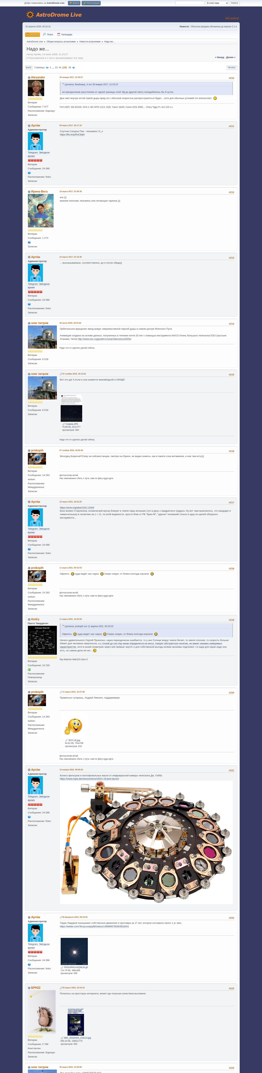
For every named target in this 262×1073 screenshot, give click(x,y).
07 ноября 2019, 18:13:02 (74, 374)
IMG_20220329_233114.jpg (76, 1038)
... (53, 67)
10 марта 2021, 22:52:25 (71, 502)
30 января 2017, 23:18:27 (71, 77)
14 (60, 67)
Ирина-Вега (39, 191)
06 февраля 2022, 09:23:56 (75, 917)
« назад (219, 57)
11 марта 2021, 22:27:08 (73, 692)
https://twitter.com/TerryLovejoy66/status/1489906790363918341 (94, 926)
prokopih (37, 450)
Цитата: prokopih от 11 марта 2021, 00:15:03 (89, 626)
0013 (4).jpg (72, 740)
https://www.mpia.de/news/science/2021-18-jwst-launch (89, 778)
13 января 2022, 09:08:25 (71, 770)
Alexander (38, 77)
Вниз (28, 68)
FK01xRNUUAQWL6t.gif (74, 967)
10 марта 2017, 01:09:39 (71, 191)
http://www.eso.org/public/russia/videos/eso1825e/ (104, 339)
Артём (35, 125)
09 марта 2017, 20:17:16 (71, 125)
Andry (35, 619)
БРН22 (35, 987)
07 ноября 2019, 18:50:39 (71, 450)
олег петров (39, 323)
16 (69, 67)
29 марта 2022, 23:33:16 (73, 988)
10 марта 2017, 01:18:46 (71, 257)
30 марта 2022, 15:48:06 (71, 1067)
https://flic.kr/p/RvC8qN (72, 134)
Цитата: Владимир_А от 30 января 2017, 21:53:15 (91, 84)
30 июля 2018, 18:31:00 (70, 323)
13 (56, 67)
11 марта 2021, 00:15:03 (71, 568)
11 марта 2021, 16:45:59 (71, 619)
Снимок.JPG (70, 424)
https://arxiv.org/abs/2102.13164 (77, 507)
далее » (230, 57)
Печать (232, 68)
